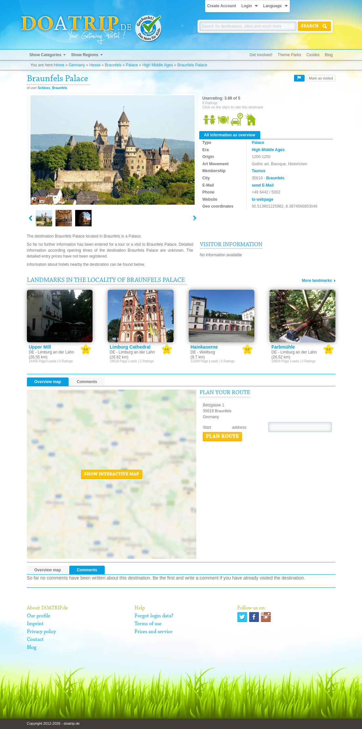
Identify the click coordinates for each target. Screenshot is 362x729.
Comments (87, 381)
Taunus (259, 171)
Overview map (47, 381)
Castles (312, 55)
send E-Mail (263, 185)
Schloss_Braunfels (52, 88)
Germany (77, 65)
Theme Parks (289, 55)
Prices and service (153, 631)
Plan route (222, 436)
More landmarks (317, 280)
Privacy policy (41, 631)
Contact (35, 639)
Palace (132, 65)
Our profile (38, 616)
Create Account (221, 6)
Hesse (94, 65)
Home (59, 65)
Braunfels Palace (192, 65)
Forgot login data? (154, 616)
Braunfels (113, 65)
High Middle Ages (157, 65)
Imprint (35, 623)
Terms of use (148, 623)
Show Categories (45, 55)
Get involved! (260, 55)
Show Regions (84, 55)
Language (272, 6)
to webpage (262, 199)
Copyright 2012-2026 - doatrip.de (53, 723)
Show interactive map (111, 474)
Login (246, 6)
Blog (328, 55)
